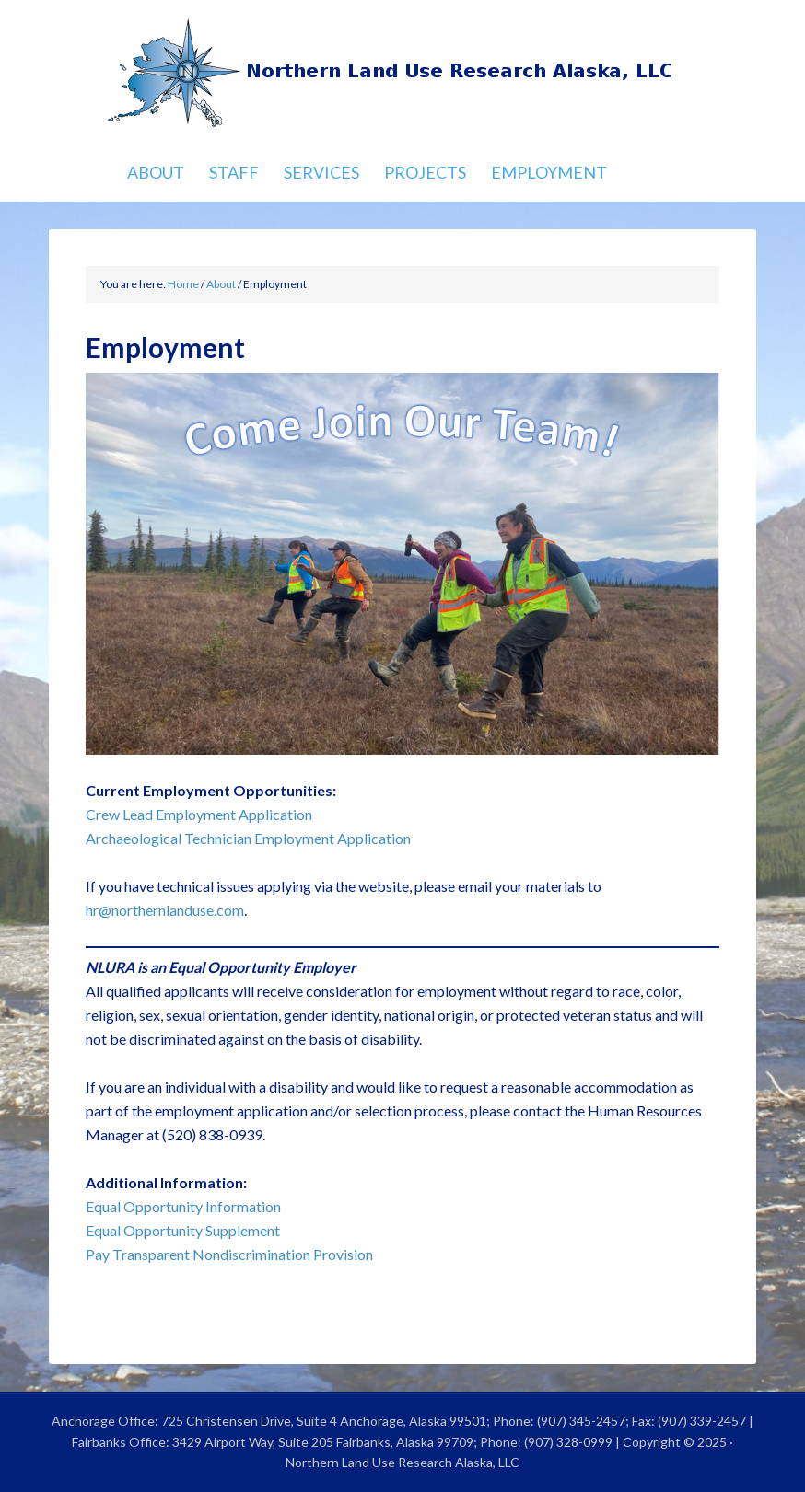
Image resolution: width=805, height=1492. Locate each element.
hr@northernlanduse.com (165, 910)
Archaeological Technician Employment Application (248, 838)
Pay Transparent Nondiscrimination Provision (229, 1254)
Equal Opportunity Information (183, 1206)
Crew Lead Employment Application (199, 814)
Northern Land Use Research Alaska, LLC (403, 73)
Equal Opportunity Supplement (183, 1230)
